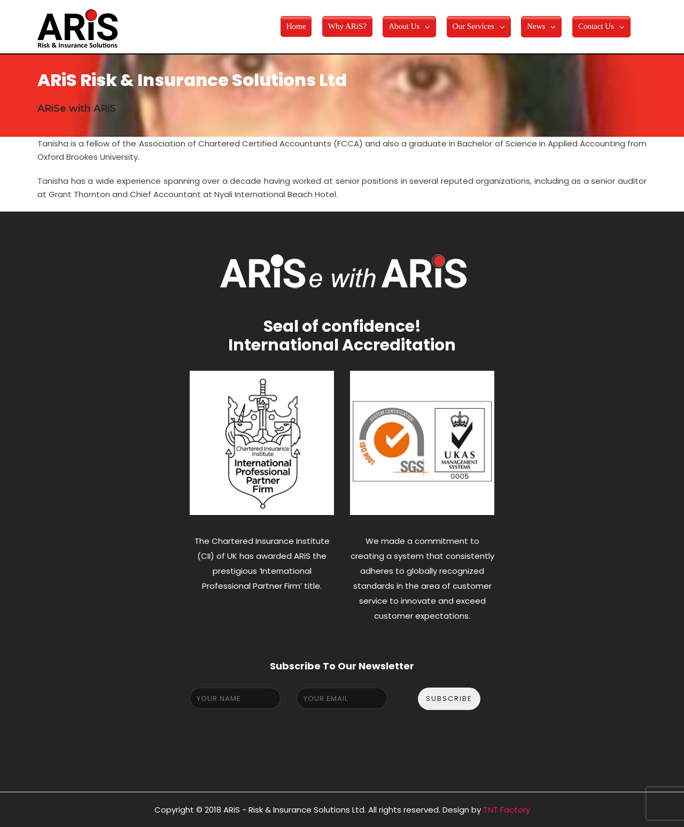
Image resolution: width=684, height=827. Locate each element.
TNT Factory (506, 809)
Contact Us (596, 26)
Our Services (473, 26)
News (536, 26)
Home (296, 26)
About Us (403, 26)
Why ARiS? (347, 26)
